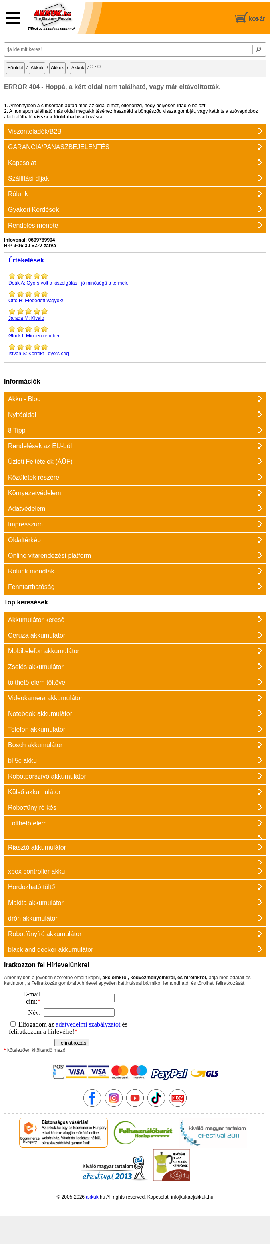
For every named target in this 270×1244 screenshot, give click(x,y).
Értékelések (26, 260)
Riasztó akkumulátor (37, 847)
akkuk (92, 1197)
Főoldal (15, 68)
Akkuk (37, 68)
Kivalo (135, 314)
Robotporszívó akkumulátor (47, 776)
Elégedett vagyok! (135, 296)
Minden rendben (135, 332)
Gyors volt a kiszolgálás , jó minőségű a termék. (135, 279)
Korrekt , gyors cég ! (135, 349)
